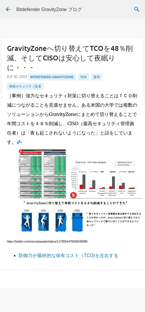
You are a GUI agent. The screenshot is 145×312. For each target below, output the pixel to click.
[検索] (136, 9)
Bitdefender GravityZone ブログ (49, 9)
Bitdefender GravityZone (52, 76)
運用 (96, 76)
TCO (83, 76)
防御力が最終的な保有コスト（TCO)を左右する (68, 255)
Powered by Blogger (72, 305)
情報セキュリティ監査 (25, 86)
